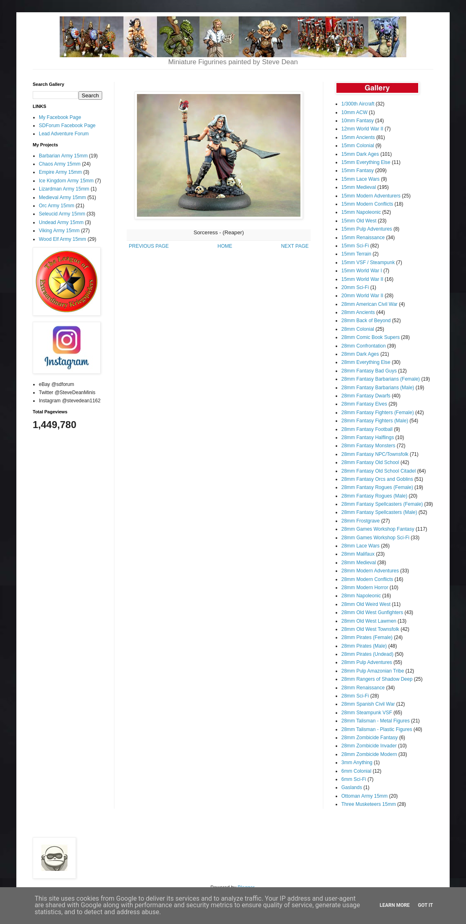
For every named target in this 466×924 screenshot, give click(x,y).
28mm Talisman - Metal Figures (375, 721)
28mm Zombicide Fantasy (369, 737)
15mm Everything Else (365, 162)
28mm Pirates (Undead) (367, 654)
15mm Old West (358, 221)
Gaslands (351, 787)
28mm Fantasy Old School (370, 462)
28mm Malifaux (357, 554)
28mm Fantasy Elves (364, 404)
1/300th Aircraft (357, 104)
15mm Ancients (358, 137)
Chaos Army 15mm (60, 164)
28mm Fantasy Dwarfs (365, 396)
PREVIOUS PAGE (149, 246)
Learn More (395, 905)
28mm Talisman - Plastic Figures (376, 729)
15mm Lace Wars (360, 179)
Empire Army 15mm (60, 172)
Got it (425, 905)
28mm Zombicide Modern (369, 754)
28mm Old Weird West (365, 604)
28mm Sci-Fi (355, 696)
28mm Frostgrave (360, 521)
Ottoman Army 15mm (364, 796)
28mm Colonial (357, 329)
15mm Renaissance (363, 237)
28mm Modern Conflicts (367, 579)
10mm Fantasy (357, 120)
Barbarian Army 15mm (63, 156)
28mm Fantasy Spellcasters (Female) (382, 504)
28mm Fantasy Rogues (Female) (377, 487)
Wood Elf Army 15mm (62, 239)
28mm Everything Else (365, 362)
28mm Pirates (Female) (366, 637)
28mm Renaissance (363, 688)
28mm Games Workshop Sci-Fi (375, 537)
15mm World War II (362, 279)
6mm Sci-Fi (353, 779)
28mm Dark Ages (360, 354)
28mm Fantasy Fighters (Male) (374, 421)
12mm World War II (362, 129)
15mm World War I (361, 271)
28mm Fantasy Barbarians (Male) (377, 387)
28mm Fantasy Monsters (368, 446)
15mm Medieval (358, 187)
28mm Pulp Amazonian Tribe (372, 671)
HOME (224, 246)
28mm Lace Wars (360, 546)
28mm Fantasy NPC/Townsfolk (374, 454)
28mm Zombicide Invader (369, 746)
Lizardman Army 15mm (64, 189)
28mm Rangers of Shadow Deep (376, 679)
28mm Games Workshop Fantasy (377, 529)
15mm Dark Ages (360, 154)
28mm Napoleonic (361, 596)
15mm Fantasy (357, 170)
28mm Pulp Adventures (366, 662)
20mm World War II (362, 295)
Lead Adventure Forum (64, 134)
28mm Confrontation (363, 346)
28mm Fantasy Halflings (367, 437)
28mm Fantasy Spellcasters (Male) (379, 512)
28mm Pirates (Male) (364, 646)
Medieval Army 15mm (62, 197)
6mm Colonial (356, 771)
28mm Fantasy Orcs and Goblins (377, 479)
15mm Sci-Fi (355, 246)
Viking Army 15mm (59, 230)
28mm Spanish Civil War (368, 704)
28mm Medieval (358, 562)
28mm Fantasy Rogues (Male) (374, 496)
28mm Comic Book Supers (370, 337)
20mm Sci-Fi (355, 287)
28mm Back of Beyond (366, 320)
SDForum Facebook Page (67, 125)
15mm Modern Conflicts (367, 204)
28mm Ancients (358, 312)
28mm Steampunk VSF (366, 712)
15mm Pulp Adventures (366, 229)
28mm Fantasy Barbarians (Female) (380, 379)
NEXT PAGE (295, 246)
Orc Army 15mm (56, 206)
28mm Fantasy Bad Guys (369, 371)
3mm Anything (356, 762)
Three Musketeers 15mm (368, 804)
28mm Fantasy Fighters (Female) (377, 412)
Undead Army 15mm (61, 222)
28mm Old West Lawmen (369, 621)
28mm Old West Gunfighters (372, 612)
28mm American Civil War (369, 304)
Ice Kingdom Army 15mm (66, 181)
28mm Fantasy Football (366, 429)
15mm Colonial (357, 145)
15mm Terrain (356, 254)
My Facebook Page (60, 117)
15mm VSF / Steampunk (368, 262)
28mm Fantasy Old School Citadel (378, 471)
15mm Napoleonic (361, 212)
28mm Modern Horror (364, 587)
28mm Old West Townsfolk (370, 629)
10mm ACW (354, 112)
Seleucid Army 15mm (62, 214)
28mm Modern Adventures (370, 571)
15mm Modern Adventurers (371, 196)
